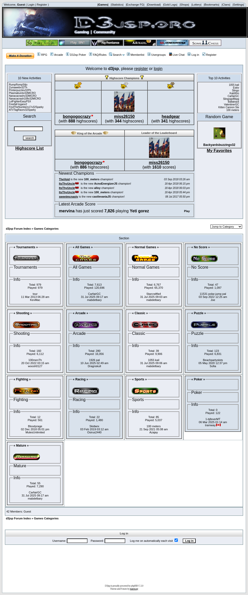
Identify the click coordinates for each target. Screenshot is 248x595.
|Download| (154, 4)
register (141, 68)
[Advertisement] (124, 563)
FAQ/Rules (97, 54)
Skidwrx (95, 426)
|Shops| (184, 4)
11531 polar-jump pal (213, 293)
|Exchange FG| (135, 4)
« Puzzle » (198, 313)
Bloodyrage (35, 426)
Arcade (56, 54)
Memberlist (135, 54)
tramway (134, 588)
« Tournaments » (26, 247)
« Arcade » (80, 313)
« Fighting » (22, 379)
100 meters (154, 426)
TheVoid (64, 179)
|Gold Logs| (170, 4)
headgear (171, 116)
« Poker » (198, 379)
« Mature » (21, 445)
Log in (193, 54)
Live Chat (176, 54)
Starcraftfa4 (153, 293)
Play (187, 211)
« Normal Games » (145, 247)
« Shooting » (23, 313)
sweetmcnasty (68, 196)
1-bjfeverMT (212, 419)
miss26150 (124, 116)
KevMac (35, 299)
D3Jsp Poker (76, 54)
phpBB (134, 585)
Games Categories (46, 228)
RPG (42, 54)
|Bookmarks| (211, 4)
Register (42, 4)
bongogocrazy (77, 116)
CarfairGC (94, 293)
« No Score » (200, 247)
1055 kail (153, 360)
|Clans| (225, 4)
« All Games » (83, 247)
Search (115, 54)
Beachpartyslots (213, 360)
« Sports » (139, 379)
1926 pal (94, 360)
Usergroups (156, 54)
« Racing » (80, 379)
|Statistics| (117, 4)
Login (31, 4)
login (158, 68)
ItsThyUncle (67, 183)
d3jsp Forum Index (18, 228)
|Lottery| (196, 4)
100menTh (35, 360)
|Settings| (238, 4)
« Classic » (140, 313)
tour (35, 293)
